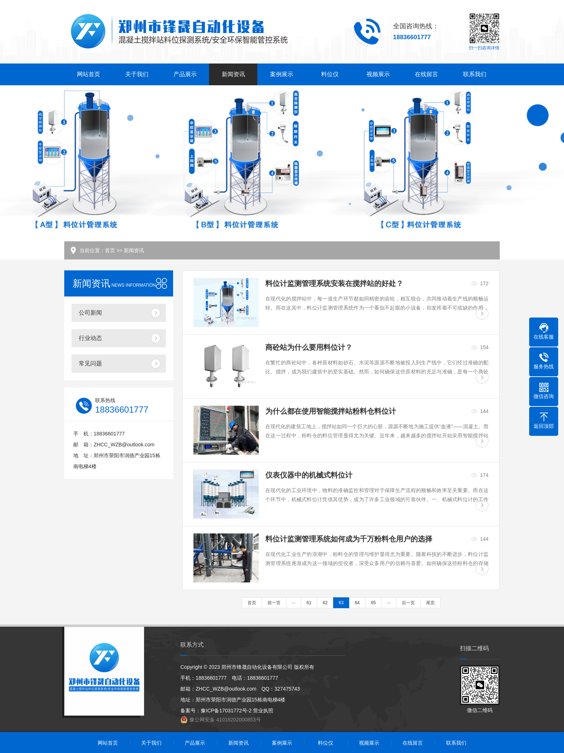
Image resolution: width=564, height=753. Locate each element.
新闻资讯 (233, 74)
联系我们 (474, 74)
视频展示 (378, 74)
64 (357, 602)
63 (341, 602)
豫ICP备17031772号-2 (226, 710)
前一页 (274, 602)
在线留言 (426, 74)
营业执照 (263, 710)
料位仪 (330, 74)
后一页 (408, 602)
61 (309, 602)
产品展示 (185, 74)
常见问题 (90, 363)
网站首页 (88, 74)
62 (325, 602)
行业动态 (90, 338)
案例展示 (281, 74)
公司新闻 (90, 313)
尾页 (430, 602)
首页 (110, 250)
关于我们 (136, 74)
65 (373, 602)
